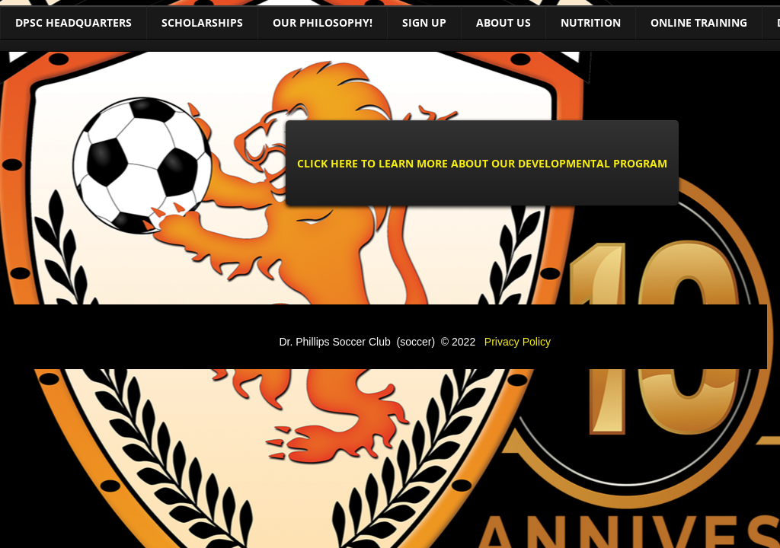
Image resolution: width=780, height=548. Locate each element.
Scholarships (202, 22)
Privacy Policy (517, 342)
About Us (503, 22)
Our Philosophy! (322, 22)
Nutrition (591, 22)
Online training (699, 22)
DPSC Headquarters (73, 22)
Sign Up (424, 22)
